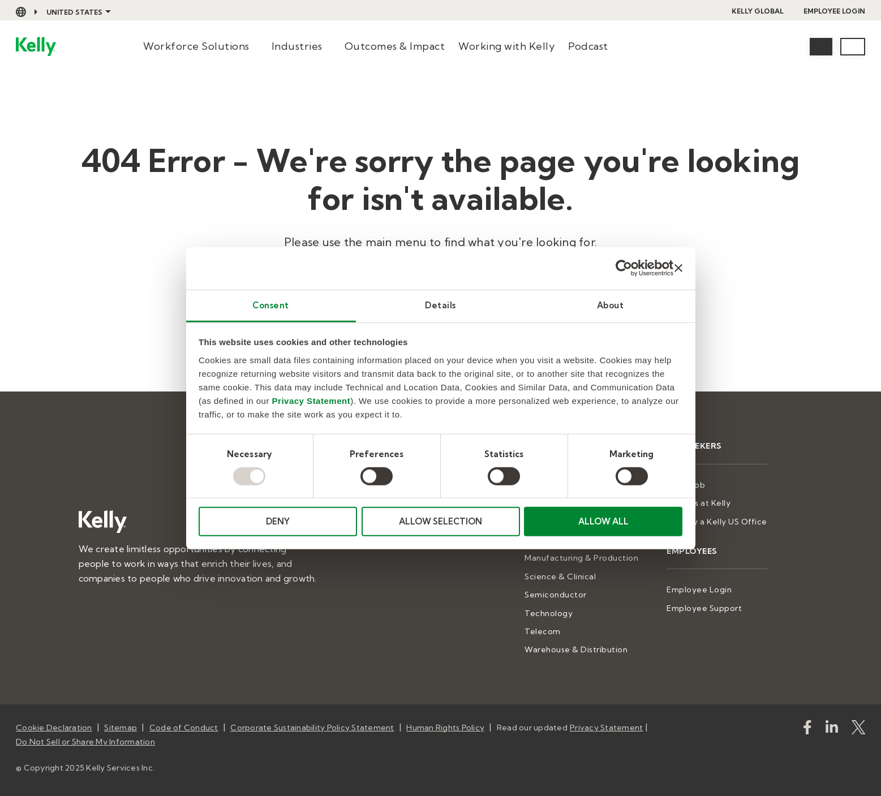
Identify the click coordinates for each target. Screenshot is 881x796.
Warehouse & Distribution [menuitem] (576, 649)
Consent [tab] (270, 304)
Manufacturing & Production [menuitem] (581, 558)
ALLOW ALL (603, 521)
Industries (297, 46)
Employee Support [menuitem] (704, 608)
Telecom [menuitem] (543, 631)
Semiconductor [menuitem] (556, 595)
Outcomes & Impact (395, 46)
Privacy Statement (311, 400)
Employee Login (834, 11)
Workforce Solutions (196, 46)
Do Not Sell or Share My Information (85, 742)
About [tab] (610, 304)
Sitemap (120, 727)
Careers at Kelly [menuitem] (698, 503)
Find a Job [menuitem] (686, 485)
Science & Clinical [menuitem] (560, 576)
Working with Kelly (506, 46)
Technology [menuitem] (549, 613)
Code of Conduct (183, 727)
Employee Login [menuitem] (699, 589)
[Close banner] (678, 268)
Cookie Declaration (54, 727)
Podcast (588, 46)
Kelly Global (758, 11)
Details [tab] (440, 304)
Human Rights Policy (445, 727)
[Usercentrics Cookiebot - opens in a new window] (623, 268)
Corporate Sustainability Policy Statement (312, 727)
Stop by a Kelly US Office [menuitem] (717, 522)
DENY (278, 521)
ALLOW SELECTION (440, 521)
